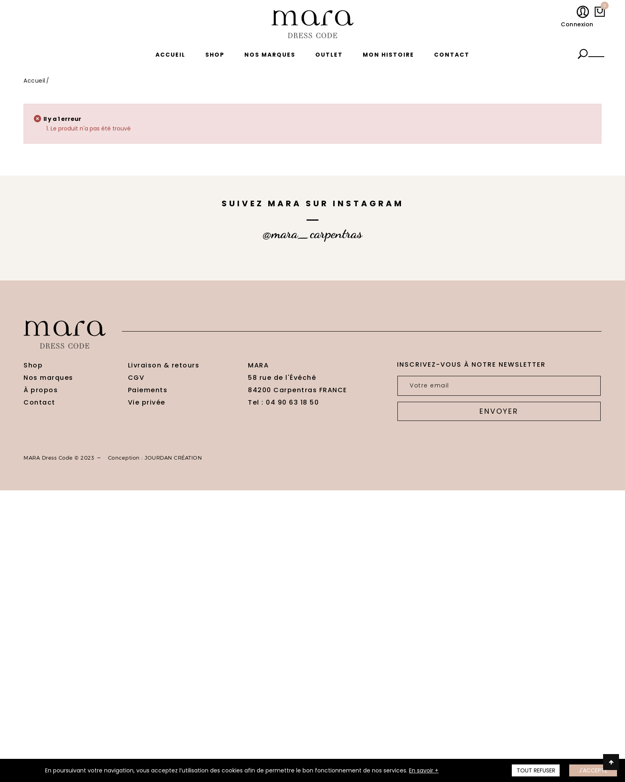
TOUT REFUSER (536, 770)
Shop (214, 55)
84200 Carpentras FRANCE (297, 390)
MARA (258, 365)
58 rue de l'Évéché (282, 377)
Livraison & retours (164, 365)
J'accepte (593, 770)
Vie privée (146, 402)
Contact (452, 55)
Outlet (329, 55)
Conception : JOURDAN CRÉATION (155, 457)
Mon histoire (388, 55)
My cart (603, 8)
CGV (136, 377)
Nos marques (269, 55)
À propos (41, 390)
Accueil (170, 55)
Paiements (148, 390)
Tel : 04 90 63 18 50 (283, 402)
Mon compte (584, 12)
